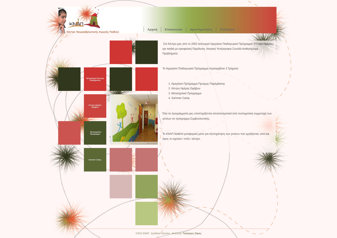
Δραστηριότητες (201, 29)
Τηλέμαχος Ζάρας (192, 233)
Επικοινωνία (173, 29)
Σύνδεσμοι (227, 29)
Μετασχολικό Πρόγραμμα (95, 133)
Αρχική (152, 29)
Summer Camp (95, 160)
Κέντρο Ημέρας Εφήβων (95, 106)
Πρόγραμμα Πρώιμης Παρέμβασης (95, 79)
